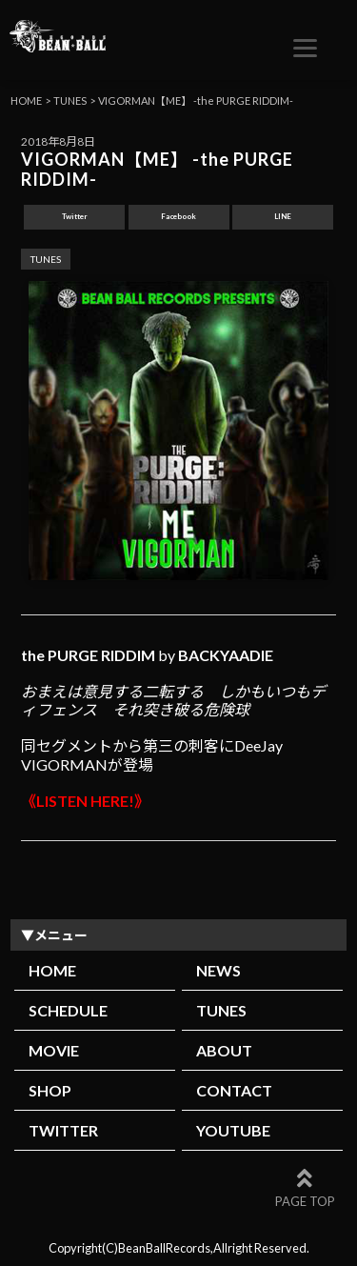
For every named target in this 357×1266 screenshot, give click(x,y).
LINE (282, 216)
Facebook (178, 216)
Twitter (75, 216)
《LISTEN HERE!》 (85, 801)
